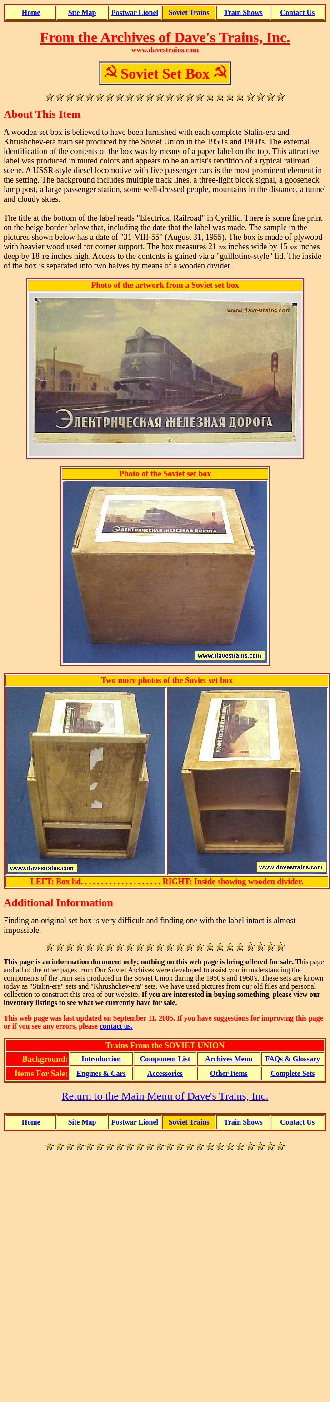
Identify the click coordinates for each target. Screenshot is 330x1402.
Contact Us (297, 12)
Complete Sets (292, 1073)
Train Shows (243, 12)
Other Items (229, 1073)
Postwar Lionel (134, 12)
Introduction (101, 1059)
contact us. (116, 1026)
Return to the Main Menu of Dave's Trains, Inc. (165, 1096)
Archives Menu (228, 1059)
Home (31, 12)
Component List (165, 1059)
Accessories (165, 1073)
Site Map (82, 12)
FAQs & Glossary (292, 1059)
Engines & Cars (100, 1073)
